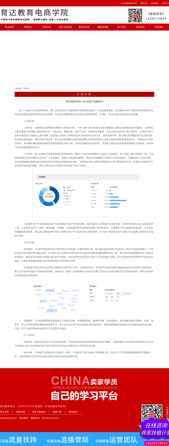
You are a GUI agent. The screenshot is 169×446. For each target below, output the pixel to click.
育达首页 (9, 27)
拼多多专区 (84, 27)
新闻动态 (143, 3)
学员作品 (165, 3)
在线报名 (140, 27)
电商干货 (57, 412)
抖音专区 (46, 27)
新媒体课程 (103, 27)
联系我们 (159, 27)
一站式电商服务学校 (128, 3)
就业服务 (154, 3)
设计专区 (121, 27)
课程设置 (20, 412)
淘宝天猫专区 (65, 27)
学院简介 (28, 27)
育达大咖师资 (39, 412)
